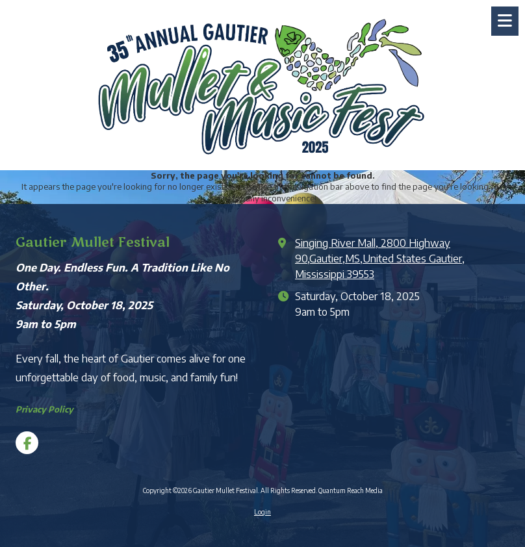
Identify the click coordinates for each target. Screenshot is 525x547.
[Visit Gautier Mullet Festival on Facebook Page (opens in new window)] (27, 442)
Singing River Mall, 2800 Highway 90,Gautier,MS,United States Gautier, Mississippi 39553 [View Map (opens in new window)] (380, 258)
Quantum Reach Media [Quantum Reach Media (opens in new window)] (350, 490)
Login (262, 512)
